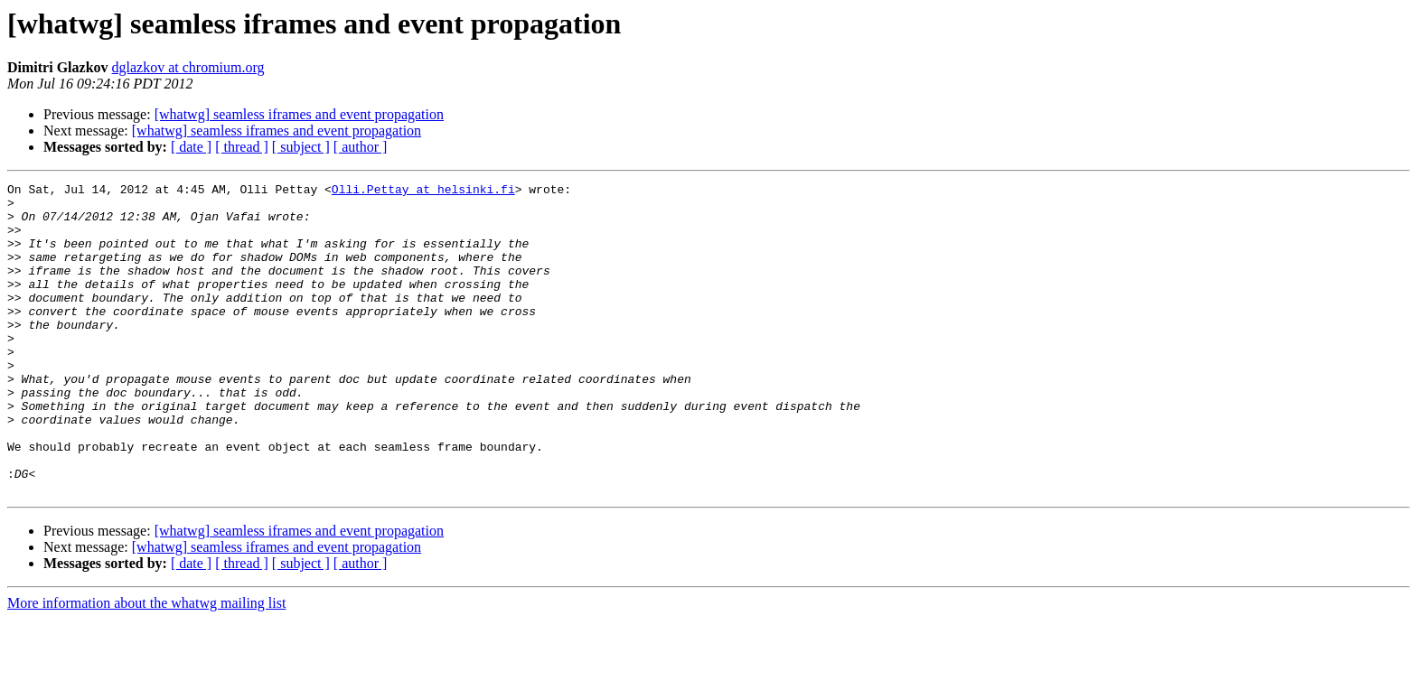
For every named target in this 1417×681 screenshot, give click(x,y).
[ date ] (191, 146)
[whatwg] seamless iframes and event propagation (299, 114)
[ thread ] (241, 146)
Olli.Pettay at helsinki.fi (423, 191)
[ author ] (360, 146)
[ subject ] (301, 146)
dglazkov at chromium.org (188, 67)
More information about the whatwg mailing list (146, 665)
